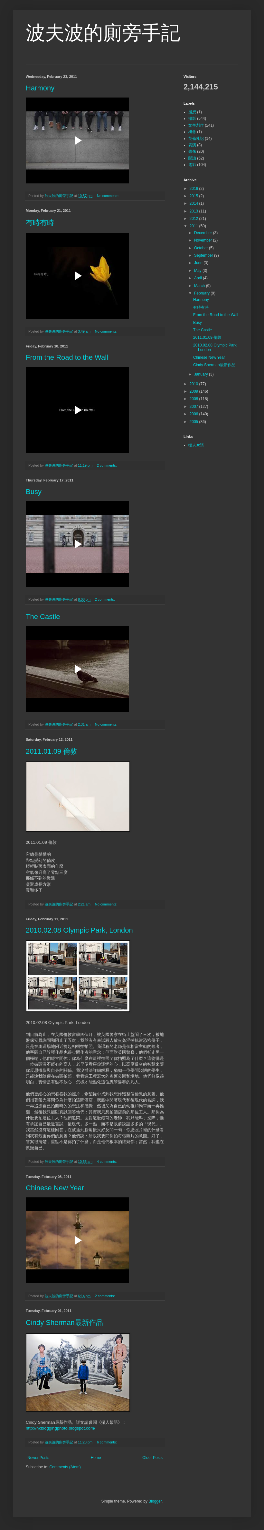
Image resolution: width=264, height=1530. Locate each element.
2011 (194, 226)
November (203, 240)
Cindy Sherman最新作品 (64, 1322)
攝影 (192, 118)
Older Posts (152, 1457)
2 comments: (107, 465)
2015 (194, 196)
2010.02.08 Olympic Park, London (79, 930)
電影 (192, 164)
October (201, 248)
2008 (194, 399)
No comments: (108, 196)
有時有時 (40, 223)
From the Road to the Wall (67, 357)
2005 (194, 421)
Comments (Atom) (64, 1467)
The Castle (43, 617)
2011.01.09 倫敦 (51, 751)
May (198, 270)
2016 (194, 188)
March (200, 286)
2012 (194, 218)
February (202, 293)
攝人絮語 (196, 445)
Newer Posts (38, 1457)
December (203, 233)
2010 (194, 384)
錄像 (192, 151)
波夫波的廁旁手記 (103, 33)
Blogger (155, 1501)
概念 (192, 131)
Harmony (40, 88)
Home (96, 1457)
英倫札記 (196, 138)
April (198, 278)
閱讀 (192, 158)
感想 (192, 112)
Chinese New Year (55, 1188)
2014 (194, 203)
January (201, 374)
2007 (194, 406)
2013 (194, 211)
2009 (194, 391)
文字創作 (196, 125)
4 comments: (107, 1161)
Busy (34, 492)
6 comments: (107, 1442)
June (198, 263)
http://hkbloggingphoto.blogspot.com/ (60, 1428)
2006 (194, 414)
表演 (192, 145)
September (204, 255)
